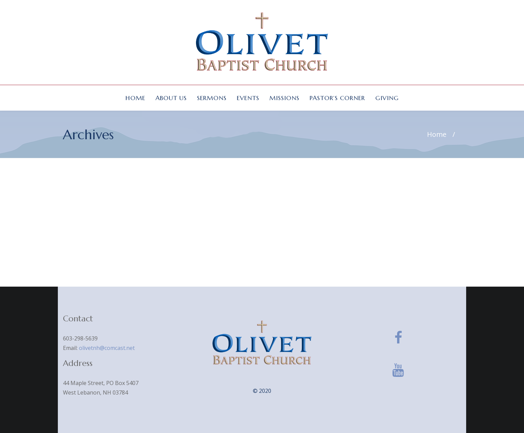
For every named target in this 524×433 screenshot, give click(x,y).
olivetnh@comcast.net (107, 348)
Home (436, 134)
